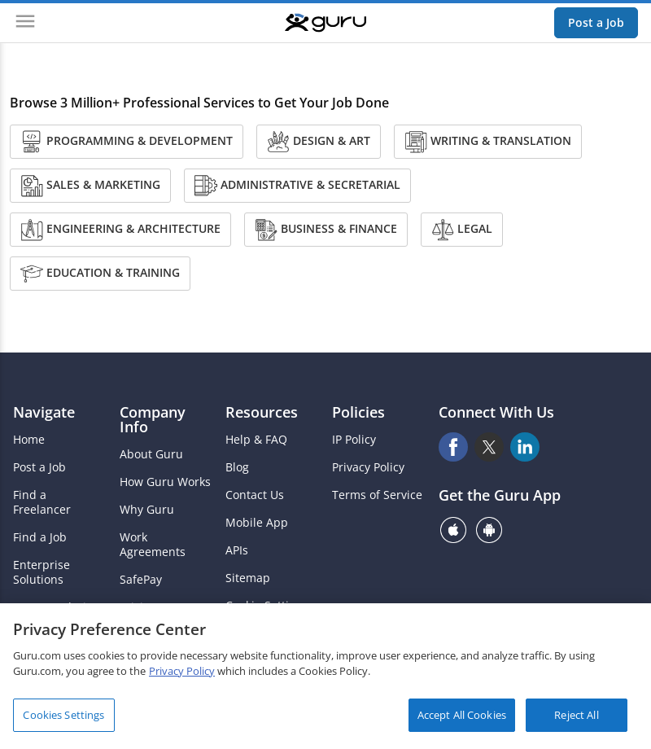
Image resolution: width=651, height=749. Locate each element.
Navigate (44, 412)
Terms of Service (377, 495)
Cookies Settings (63, 719)
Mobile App (256, 522)
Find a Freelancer (42, 502)
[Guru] (325, 23)
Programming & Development (126, 141)
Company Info (153, 419)
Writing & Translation (487, 141)
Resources (261, 412)
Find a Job (40, 537)
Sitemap (247, 578)
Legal (461, 229)
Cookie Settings (266, 605)
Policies (358, 412)
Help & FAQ (256, 439)
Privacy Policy (368, 467)
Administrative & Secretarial (297, 185)
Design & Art (318, 141)
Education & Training (100, 273)
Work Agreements (153, 544)
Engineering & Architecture (120, 229)
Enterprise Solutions (41, 572)
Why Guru (147, 509)
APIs (236, 550)
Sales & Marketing (90, 185)
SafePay (141, 579)
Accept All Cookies (461, 719)
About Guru (151, 454)
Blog (237, 467)
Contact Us (254, 495)
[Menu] (25, 23)
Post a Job (596, 22)
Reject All (576, 719)
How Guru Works (165, 482)
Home (29, 439)
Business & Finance (326, 229)
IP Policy (354, 439)
